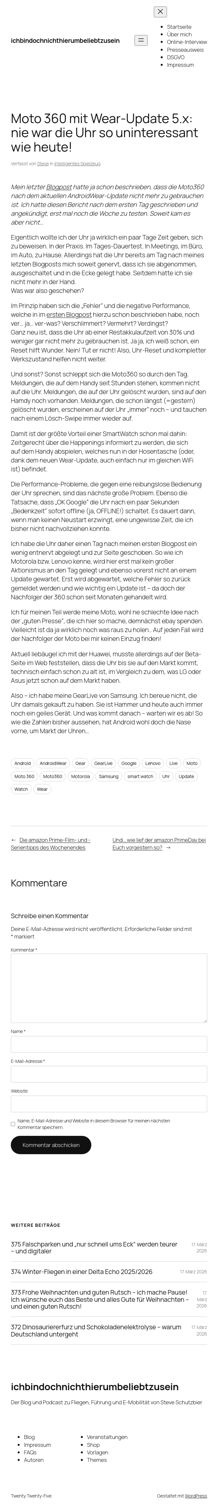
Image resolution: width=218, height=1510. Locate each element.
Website (19, 1091)
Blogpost (59, 186)
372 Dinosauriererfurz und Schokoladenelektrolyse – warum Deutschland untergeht (96, 1330)
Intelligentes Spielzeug (77, 163)
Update (186, 776)
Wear (42, 789)
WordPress (196, 1496)
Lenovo (152, 763)
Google (128, 763)
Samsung (108, 776)
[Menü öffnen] (141, 40)
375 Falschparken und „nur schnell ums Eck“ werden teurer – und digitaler (94, 1248)
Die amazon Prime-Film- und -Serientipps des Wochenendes (50, 843)
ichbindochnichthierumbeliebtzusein (65, 40)
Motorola (80, 776)
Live (174, 763)
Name (18, 1031)
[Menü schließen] (160, 12)
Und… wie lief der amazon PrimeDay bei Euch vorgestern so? (159, 843)
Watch (21, 789)
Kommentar (24, 950)
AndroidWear (53, 763)
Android (22, 763)
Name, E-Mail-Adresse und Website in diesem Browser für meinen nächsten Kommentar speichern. (94, 1124)
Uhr (166, 776)
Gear (80, 763)
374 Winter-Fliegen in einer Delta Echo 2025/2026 (82, 1271)
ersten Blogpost (69, 314)
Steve (43, 163)
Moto (192, 763)
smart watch (140, 776)
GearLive (104, 763)
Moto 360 (24, 776)
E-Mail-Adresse (28, 1061)
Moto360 (52, 776)
